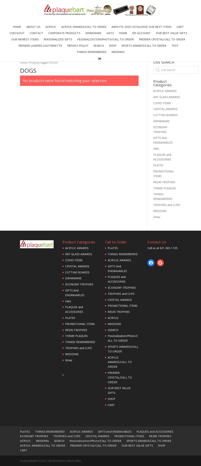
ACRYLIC (50, 27)
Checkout (17, 33)
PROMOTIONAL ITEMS (80, 324)
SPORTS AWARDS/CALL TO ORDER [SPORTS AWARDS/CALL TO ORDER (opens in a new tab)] (143, 45)
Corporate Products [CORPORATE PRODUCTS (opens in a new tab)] (64, 33)
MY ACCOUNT (141, 33)
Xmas (156, 217)
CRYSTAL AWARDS (165, 109)
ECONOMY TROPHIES (79, 284)
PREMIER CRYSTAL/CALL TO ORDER (162, 39)
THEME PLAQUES (164, 188)
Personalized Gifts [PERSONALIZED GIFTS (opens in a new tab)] (58, 39)
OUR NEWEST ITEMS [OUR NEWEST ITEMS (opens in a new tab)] (25, 39)
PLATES (158, 165)
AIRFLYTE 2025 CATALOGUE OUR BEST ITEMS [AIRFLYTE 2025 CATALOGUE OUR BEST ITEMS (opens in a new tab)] (141, 27)
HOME (123, 33)
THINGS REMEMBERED (91, 52)
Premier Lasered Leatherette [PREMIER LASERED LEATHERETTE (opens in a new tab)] (40, 45)
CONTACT (36, 33)
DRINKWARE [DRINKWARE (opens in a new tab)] (93, 33)
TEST (174, 45)
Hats (110, 33)
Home (17, 27)
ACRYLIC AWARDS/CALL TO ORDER (83, 27)
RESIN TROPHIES (164, 182)
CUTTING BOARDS (165, 115)
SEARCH (98, 45)
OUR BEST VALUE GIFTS (171, 33)
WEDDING (117, 52)
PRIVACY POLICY (77, 45)
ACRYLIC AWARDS (165, 91)
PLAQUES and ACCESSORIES (155, 431)
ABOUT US (33, 27)
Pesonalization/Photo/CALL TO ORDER (105, 39)
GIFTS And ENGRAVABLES (115, 431)
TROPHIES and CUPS (166, 205)
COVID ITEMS (162, 103)
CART (180, 27)
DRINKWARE (161, 121)
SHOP (112, 45)
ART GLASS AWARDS (166, 97)
